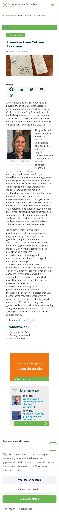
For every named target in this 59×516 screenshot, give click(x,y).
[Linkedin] (21, 89)
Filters (8, 27)
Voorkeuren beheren (29, 479)
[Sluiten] (53, 446)
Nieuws (13, 15)
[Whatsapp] (11, 95)
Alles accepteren (29, 498)
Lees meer (28, 407)
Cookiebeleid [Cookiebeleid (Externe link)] (25, 509)
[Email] (41, 89)
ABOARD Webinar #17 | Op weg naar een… (33, 415)
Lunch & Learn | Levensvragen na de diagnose (33, 402)
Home (5, 15)
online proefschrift (25, 320)
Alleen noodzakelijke (29, 489)
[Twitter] (31, 89)
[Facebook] (11, 89)
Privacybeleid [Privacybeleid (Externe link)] (9, 509)
